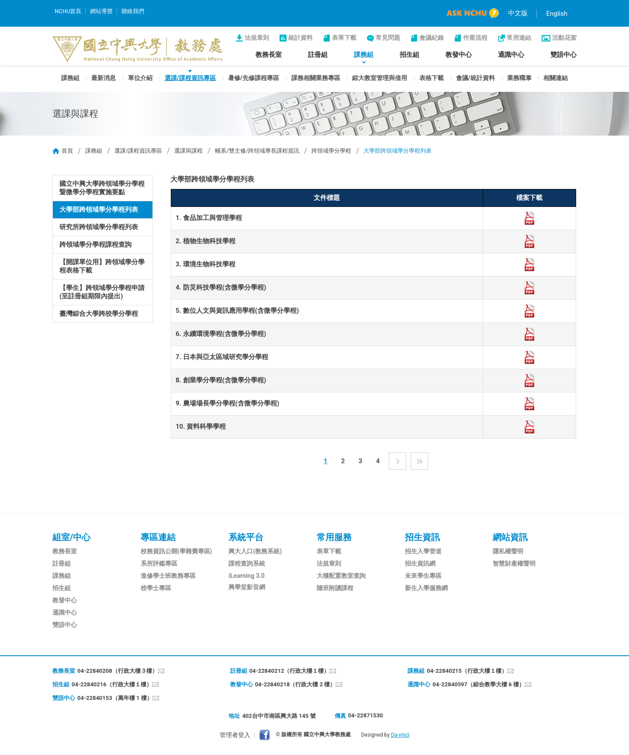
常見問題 (388, 37)
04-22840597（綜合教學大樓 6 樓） (478, 684)
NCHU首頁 (68, 11)
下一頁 (397, 461)
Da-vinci (400, 735)
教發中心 (459, 55)
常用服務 (334, 537)
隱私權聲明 (508, 551)
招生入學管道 (423, 551)
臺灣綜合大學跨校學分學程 (98, 314)
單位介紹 (140, 77)
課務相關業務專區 (315, 77)
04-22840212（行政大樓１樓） (289, 671)
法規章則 (257, 37)
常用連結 (519, 37)
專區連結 (158, 537)
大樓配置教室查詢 (341, 575)
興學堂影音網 (246, 587)
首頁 (67, 150)
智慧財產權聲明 (514, 563)
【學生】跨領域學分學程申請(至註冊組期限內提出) (102, 292)
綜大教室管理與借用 (379, 77)
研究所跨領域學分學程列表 (98, 227)
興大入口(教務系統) (255, 551)
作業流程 (475, 37)
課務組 (363, 55)
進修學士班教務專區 (168, 575)
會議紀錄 (431, 37)
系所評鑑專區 (159, 563)
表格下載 (431, 77)
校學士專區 (156, 587)
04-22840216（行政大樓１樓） (112, 684)
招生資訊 (422, 537)
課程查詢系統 (246, 563)
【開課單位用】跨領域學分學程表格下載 (102, 266)
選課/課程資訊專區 (190, 77)
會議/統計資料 (475, 77)
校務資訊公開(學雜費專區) (176, 551)
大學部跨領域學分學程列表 (98, 209)
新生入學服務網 (426, 587)
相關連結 (555, 77)
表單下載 (344, 37)
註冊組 (318, 55)
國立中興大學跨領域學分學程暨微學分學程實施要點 (102, 188)
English (556, 13)
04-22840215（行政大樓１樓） (467, 671)
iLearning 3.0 (246, 575)
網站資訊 (510, 537)
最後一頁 (419, 461)
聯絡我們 (132, 11)
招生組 (409, 55)
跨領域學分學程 (331, 150)
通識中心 (511, 55)
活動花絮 (564, 37)
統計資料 (300, 37)
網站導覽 (101, 11)
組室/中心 (71, 537)
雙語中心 (563, 55)
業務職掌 (519, 77)
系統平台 (245, 537)
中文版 (518, 13)
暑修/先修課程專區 (253, 77)
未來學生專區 (423, 575)
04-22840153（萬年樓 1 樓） (114, 698)
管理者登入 (235, 734)
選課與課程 (188, 150)
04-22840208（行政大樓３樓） (117, 671)
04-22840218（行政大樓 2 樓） (295, 684)
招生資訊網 (420, 563)
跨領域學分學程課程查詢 (95, 244)
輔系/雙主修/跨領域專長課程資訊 (257, 150)
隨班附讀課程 (335, 587)
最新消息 (103, 77)
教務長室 (269, 55)
